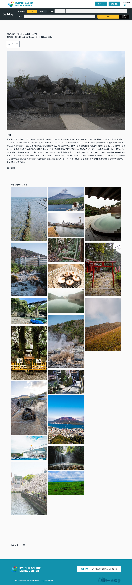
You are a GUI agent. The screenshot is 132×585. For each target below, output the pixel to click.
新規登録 (114, 4)
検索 (108, 16)
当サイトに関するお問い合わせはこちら (99, 569)
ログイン (101, 4)
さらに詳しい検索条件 (124, 16)
